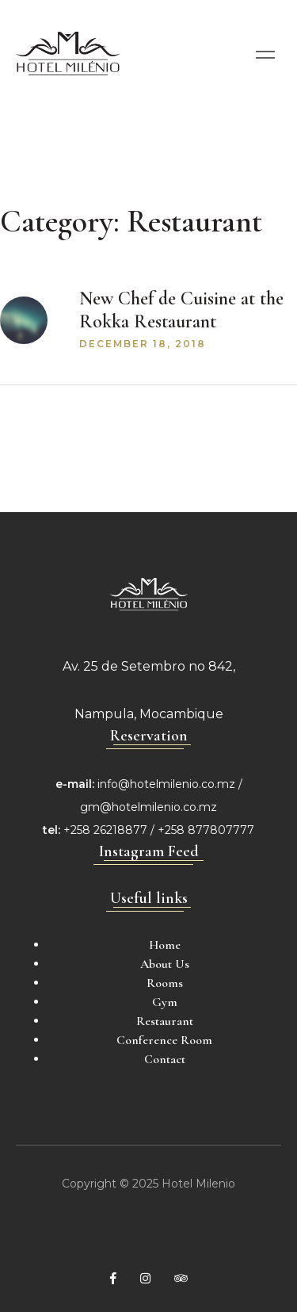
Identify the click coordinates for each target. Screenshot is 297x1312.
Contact (164, 1059)
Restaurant (164, 1021)
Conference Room (164, 1040)
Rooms (165, 983)
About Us (164, 964)
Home (165, 945)
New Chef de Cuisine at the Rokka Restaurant (181, 310)
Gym (164, 1002)
